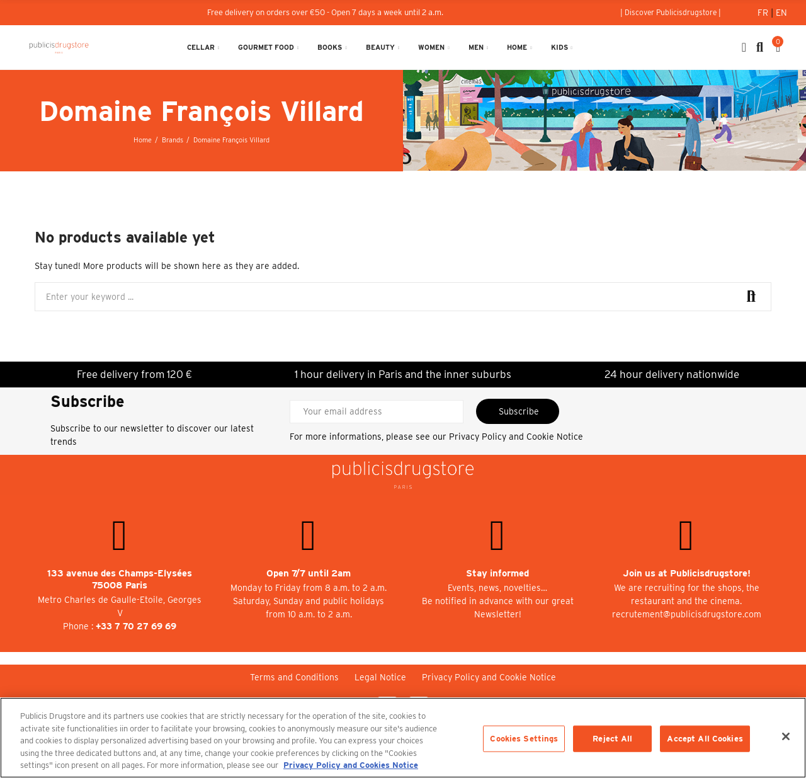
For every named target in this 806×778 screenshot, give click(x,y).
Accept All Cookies (704, 738)
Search (751, 296)
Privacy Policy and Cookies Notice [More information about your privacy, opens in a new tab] (350, 765)
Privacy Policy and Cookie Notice (516, 437)
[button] (670, 13)
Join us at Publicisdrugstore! (687, 573)
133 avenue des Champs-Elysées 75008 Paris (119, 579)
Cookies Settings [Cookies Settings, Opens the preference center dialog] (524, 738)
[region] (403, 737)
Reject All (612, 738)
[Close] (786, 736)
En (781, 13)
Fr (764, 13)
